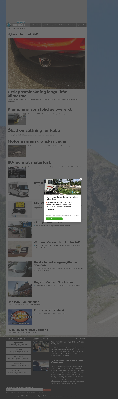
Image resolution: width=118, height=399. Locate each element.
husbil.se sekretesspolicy (74, 215)
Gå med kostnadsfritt (54, 219)
